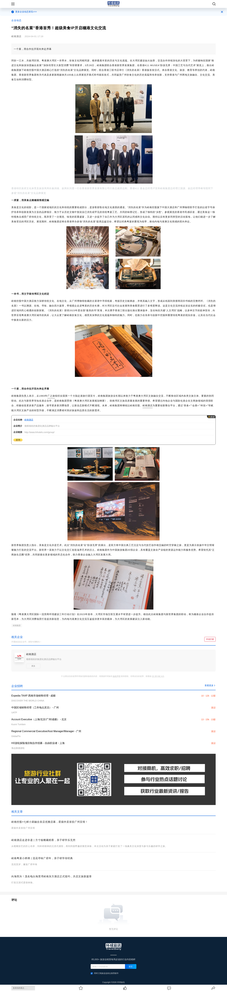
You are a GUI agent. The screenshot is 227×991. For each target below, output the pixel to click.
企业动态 (16, 20)
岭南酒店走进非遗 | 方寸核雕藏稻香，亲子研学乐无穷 (43, 840)
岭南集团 (16, 625)
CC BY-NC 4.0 (158, 676)
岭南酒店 (148, 405)
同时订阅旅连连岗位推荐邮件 (105, 973)
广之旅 (51, 395)
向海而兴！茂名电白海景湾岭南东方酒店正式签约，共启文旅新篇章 (51, 876)
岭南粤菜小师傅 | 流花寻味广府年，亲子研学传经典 (42, 858)
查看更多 (210, 685)
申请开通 (210, 639)
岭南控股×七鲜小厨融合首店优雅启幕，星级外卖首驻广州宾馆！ (49, 822)
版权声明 (116, 676)
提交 (131, 966)
